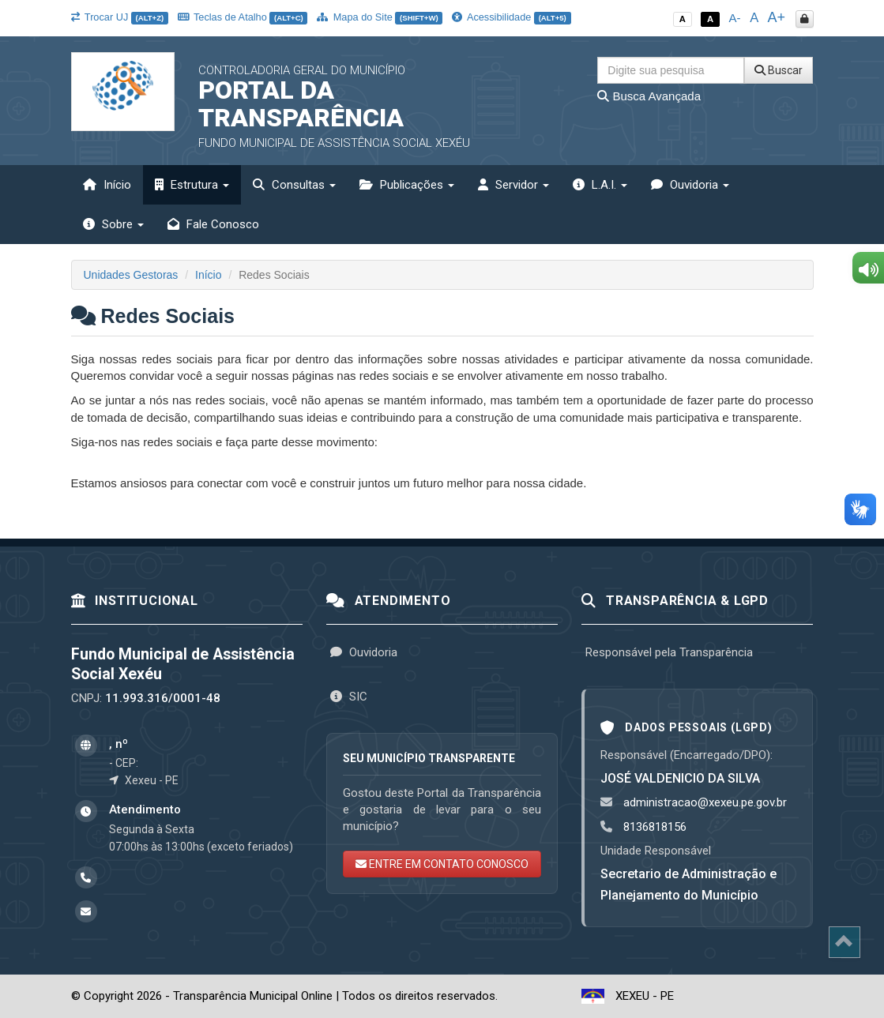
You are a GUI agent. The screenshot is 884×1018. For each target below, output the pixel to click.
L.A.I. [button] (600, 185)
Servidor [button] (513, 185)
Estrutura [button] (192, 185)
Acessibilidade (511, 17)
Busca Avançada (649, 96)
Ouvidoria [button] (690, 185)
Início (107, 185)
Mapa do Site (379, 17)
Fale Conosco (213, 224)
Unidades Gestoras (131, 275)
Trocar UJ (119, 17)
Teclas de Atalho (243, 17)
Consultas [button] (294, 185)
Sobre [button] (113, 224)
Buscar (778, 70)
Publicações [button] (406, 185)
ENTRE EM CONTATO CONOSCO (442, 864)
